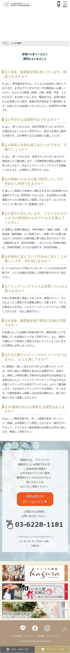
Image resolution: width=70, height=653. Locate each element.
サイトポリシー (53, 636)
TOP (4, 43)
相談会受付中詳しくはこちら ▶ (35, 499)
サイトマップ (29, 636)
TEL (58, 4)
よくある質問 (16, 43)
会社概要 (41, 636)
